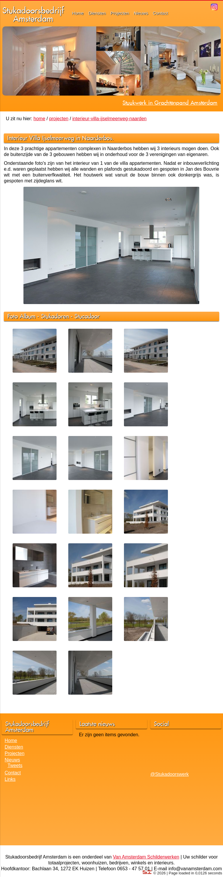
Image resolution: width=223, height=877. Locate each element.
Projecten (119, 13)
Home (78, 13)
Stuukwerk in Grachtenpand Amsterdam (169, 102)
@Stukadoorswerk (169, 774)
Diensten (97, 13)
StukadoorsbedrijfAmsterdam (33, 14)
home (39, 118)
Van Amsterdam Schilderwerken (146, 856)
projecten (59, 118)
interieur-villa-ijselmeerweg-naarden (109, 118)
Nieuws (141, 13)
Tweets (15, 765)
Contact (160, 13)
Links (10, 779)
